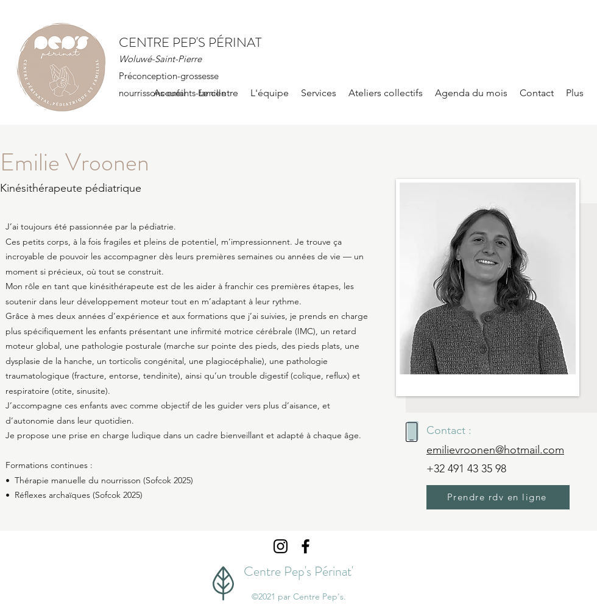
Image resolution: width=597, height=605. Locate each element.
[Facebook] (305, 546)
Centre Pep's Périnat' (298, 571)
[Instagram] (280, 546)
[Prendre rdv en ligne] (498, 497)
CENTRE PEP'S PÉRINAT (190, 42)
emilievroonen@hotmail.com (495, 449)
